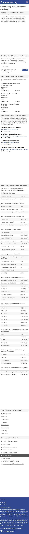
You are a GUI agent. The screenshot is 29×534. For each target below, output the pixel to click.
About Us (2, 499)
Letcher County (4, 419)
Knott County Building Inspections (11, 134)
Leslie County (4, 433)
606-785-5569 (5, 90)
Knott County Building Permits (10, 140)
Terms (10, 70)
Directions (17, 90)
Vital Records (5, 458)
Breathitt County (5, 425)
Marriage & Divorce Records (9, 452)
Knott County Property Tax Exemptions (12, 147)
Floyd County (4, 422)
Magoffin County (5, 427)
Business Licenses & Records (9, 441)
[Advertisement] (14, 37)
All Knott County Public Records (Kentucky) (12, 464)
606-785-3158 (5, 111)
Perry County (4, 416)
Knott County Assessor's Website (10, 127)
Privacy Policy (4, 70)
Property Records (6, 455)
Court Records (5, 444)
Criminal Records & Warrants (9, 447)
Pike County (4, 430)
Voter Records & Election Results (10, 461)
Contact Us (3, 502)
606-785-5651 (5, 101)
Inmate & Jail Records (7, 450)
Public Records (4, 12)
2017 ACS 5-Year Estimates (17, 190)
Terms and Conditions (5, 507)
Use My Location (6, 413)
